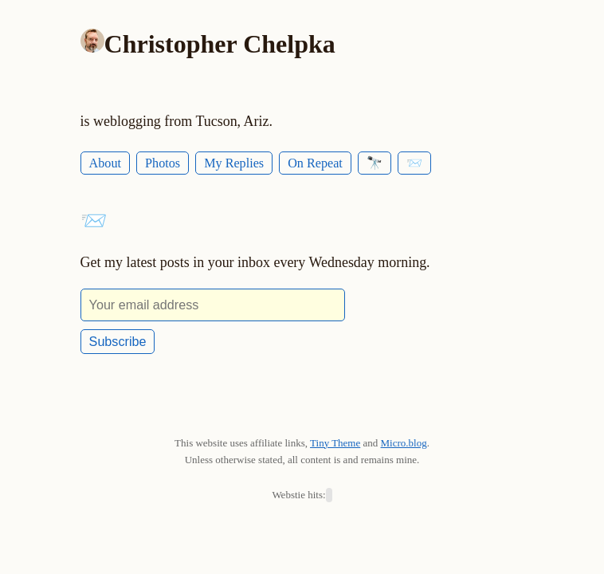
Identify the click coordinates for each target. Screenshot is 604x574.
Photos (162, 163)
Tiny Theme (335, 443)
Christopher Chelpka (219, 43)
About (105, 163)
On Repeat (315, 163)
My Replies (234, 163)
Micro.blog (404, 443)
